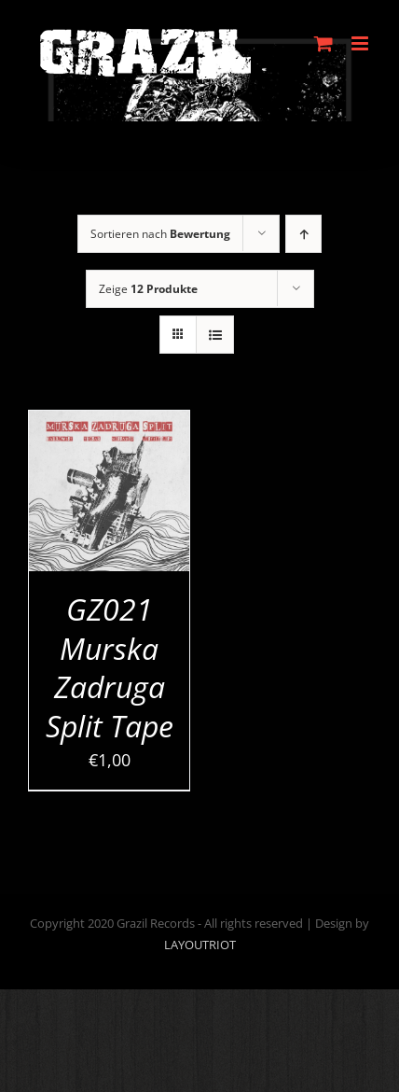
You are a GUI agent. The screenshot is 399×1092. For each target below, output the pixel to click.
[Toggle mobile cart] (323, 43)
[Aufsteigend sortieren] (303, 234)
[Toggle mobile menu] (361, 43)
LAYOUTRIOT (200, 944)
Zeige (148, 289)
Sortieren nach (160, 234)
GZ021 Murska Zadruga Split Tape (109, 667)
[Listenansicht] (215, 334)
